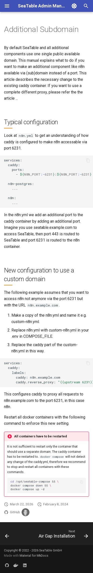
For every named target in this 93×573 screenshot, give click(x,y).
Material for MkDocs (34, 555)
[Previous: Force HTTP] (7, 535)
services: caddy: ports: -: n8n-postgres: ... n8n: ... (48, 181)
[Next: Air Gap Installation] (62, 535)
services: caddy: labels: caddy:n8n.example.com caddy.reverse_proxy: (48, 372)
